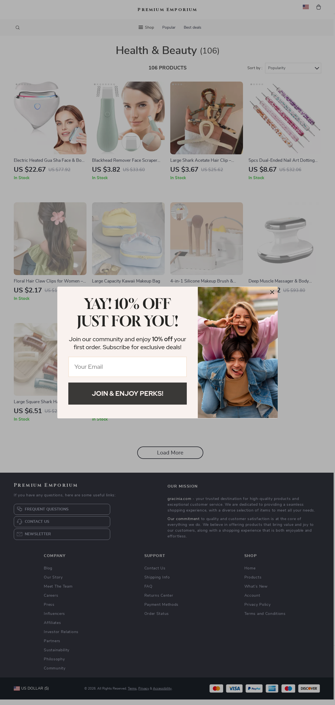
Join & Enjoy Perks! (127, 393)
